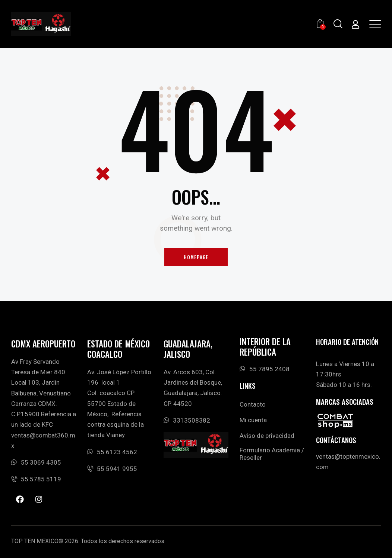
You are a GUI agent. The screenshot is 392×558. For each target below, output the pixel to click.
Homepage (196, 257)
